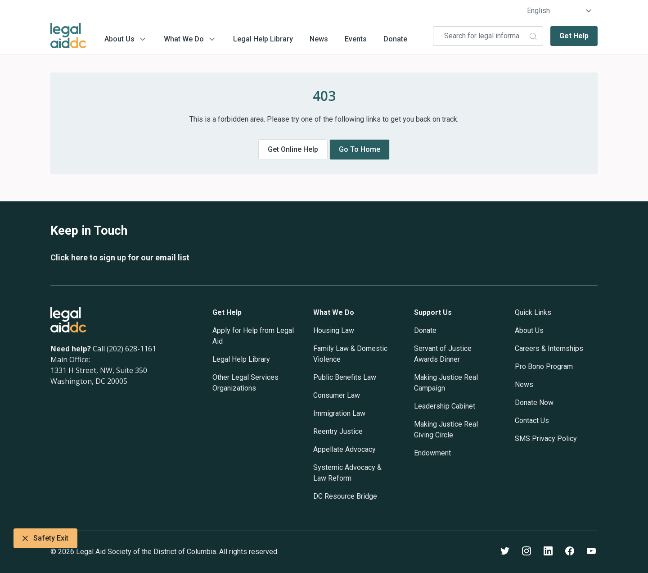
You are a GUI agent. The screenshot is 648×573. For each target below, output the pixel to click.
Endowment (432, 453)
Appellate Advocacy (344, 449)
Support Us (433, 312)
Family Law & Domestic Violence (350, 354)
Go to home (359, 149)
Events (356, 39)
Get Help (574, 36)
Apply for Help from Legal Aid (253, 336)
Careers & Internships (549, 348)
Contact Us (532, 420)
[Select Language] (560, 10)
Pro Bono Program (544, 366)
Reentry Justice (338, 431)
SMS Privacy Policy (546, 438)
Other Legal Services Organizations (245, 382)
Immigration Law (339, 413)
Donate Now (534, 402)
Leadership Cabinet (444, 406)
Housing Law (333, 330)
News (319, 39)
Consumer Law (336, 395)
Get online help (293, 149)
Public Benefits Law (344, 377)
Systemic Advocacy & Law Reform (347, 472)
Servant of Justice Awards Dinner (443, 354)
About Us (119, 39)
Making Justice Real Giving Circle (446, 429)
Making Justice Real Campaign (446, 382)
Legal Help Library (263, 39)
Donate (395, 39)
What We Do (184, 39)
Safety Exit (45, 538)
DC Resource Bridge (345, 496)
